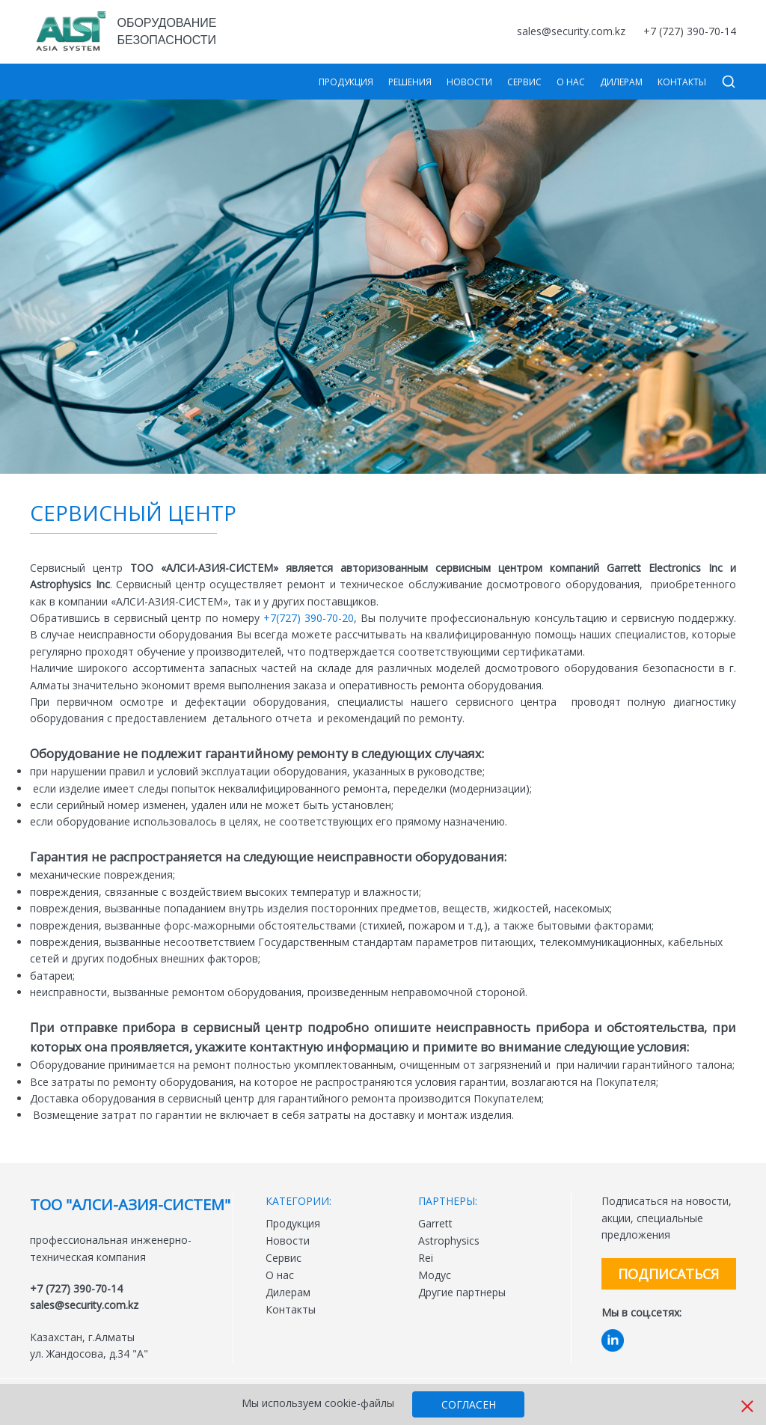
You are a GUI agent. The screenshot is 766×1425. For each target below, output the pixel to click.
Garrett (435, 1223)
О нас (571, 82)
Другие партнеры (462, 1292)
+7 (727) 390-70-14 (689, 31)
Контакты (682, 82)
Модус (434, 1275)
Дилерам (621, 82)
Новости (469, 82)
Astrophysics (448, 1240)
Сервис (524, 82)
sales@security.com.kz (571, 31)
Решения (410, 82)
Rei (425, 1258)
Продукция (346, 82)
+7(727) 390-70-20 (308, 618)
